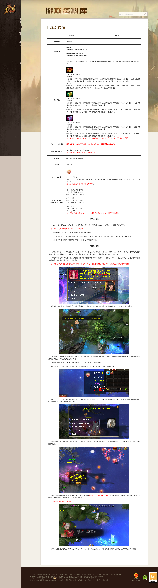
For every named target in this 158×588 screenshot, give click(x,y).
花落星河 (71, 35)
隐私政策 (93, 578)
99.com (40, 576)
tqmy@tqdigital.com (115, 574)
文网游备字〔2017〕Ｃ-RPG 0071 (63, 576)
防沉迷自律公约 (98, 576)
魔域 (32, 574)
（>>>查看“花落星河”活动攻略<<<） (63, 501)
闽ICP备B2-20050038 (136, 578)
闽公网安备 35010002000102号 (64, 578)
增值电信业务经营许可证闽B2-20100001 (41, 578)
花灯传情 (118, 35)
